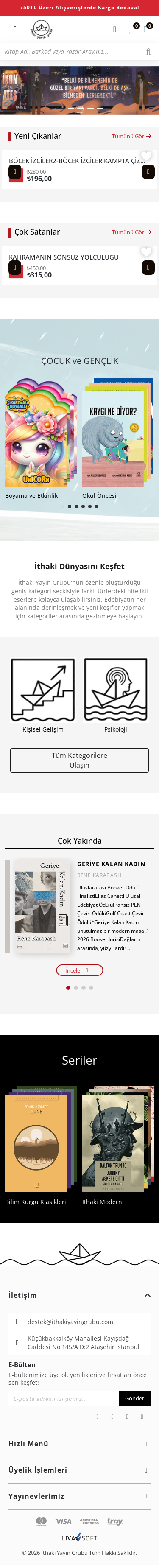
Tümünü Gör (132, 136)
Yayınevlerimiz (79, 1496)
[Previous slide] (14, 172)
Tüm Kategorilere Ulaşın (79, 760)
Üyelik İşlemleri (79, 1470)
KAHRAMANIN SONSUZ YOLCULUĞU (64, 257)
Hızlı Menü (79, 1443)
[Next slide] (148, 172)
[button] (60, 108)
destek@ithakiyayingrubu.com (70, 1322)
